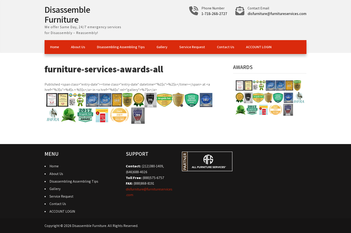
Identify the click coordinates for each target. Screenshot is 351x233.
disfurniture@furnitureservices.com (277, 13)
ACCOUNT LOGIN (259, 47)
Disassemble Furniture (67, 14)
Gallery (161, 47)
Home (54, 47)
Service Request (192, 47)
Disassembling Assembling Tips (121, 47)
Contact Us (225, 47)
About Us (78, 47)
